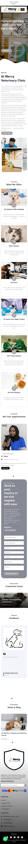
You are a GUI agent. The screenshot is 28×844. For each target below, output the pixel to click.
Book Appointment (11, 573)
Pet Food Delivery (14, 393)
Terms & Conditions (7, 806)
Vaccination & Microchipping (14, 209)
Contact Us (6, 50)
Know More (5, 739)
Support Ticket (6, 803)
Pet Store (14, 283)
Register (16, 2)
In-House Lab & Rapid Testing (14, 319)
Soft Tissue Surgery (14, 356)
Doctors (4, 425)
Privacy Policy (6, 809)
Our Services (6, 133)
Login (11, 2)
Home (4, 800)
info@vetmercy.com (8, 826)
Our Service (19, 50)
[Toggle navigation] (22, 9)
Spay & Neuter (14, 246)
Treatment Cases (6, 604)
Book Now (5, 468)
